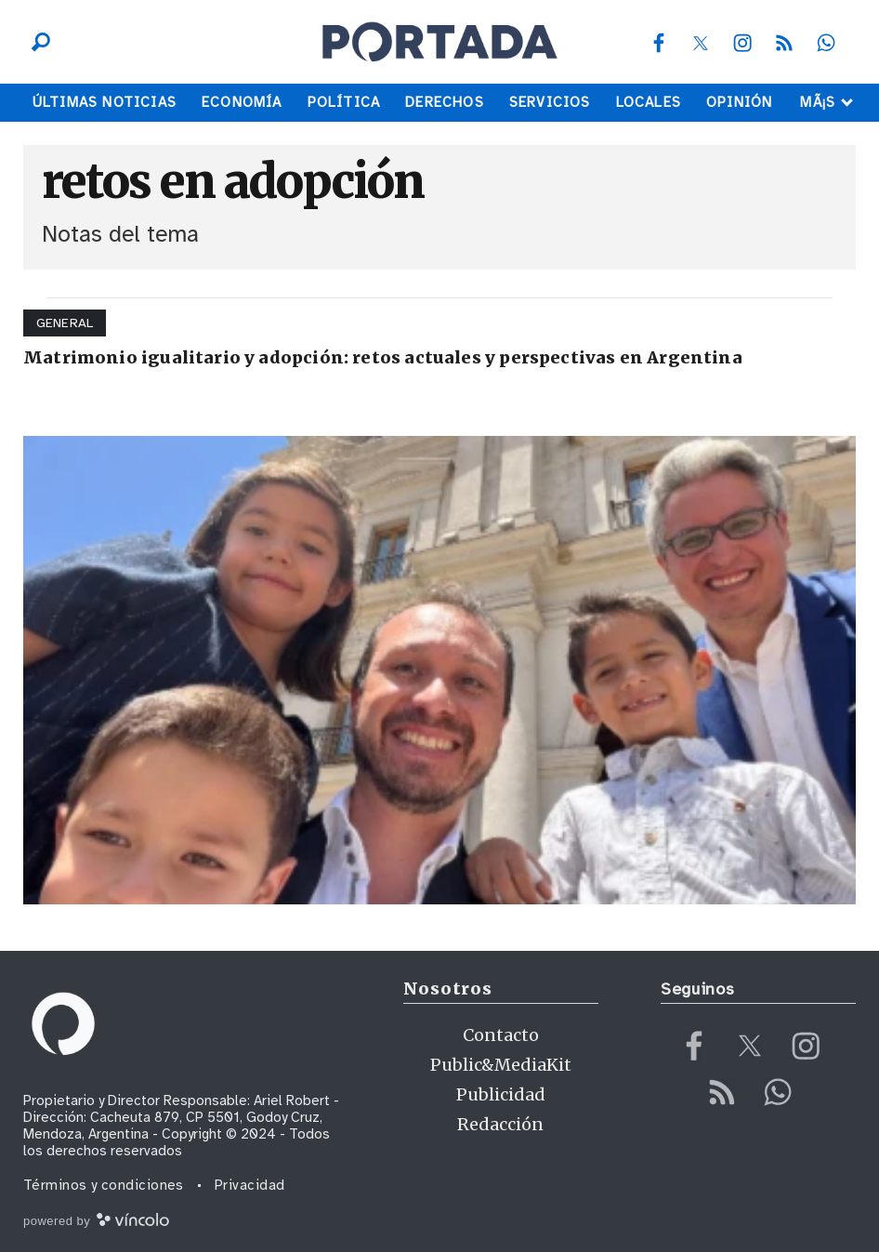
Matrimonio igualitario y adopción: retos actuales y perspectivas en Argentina (382, 357)
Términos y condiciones (103, 1185)
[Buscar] (36, 41)
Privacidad (250, 1185)
